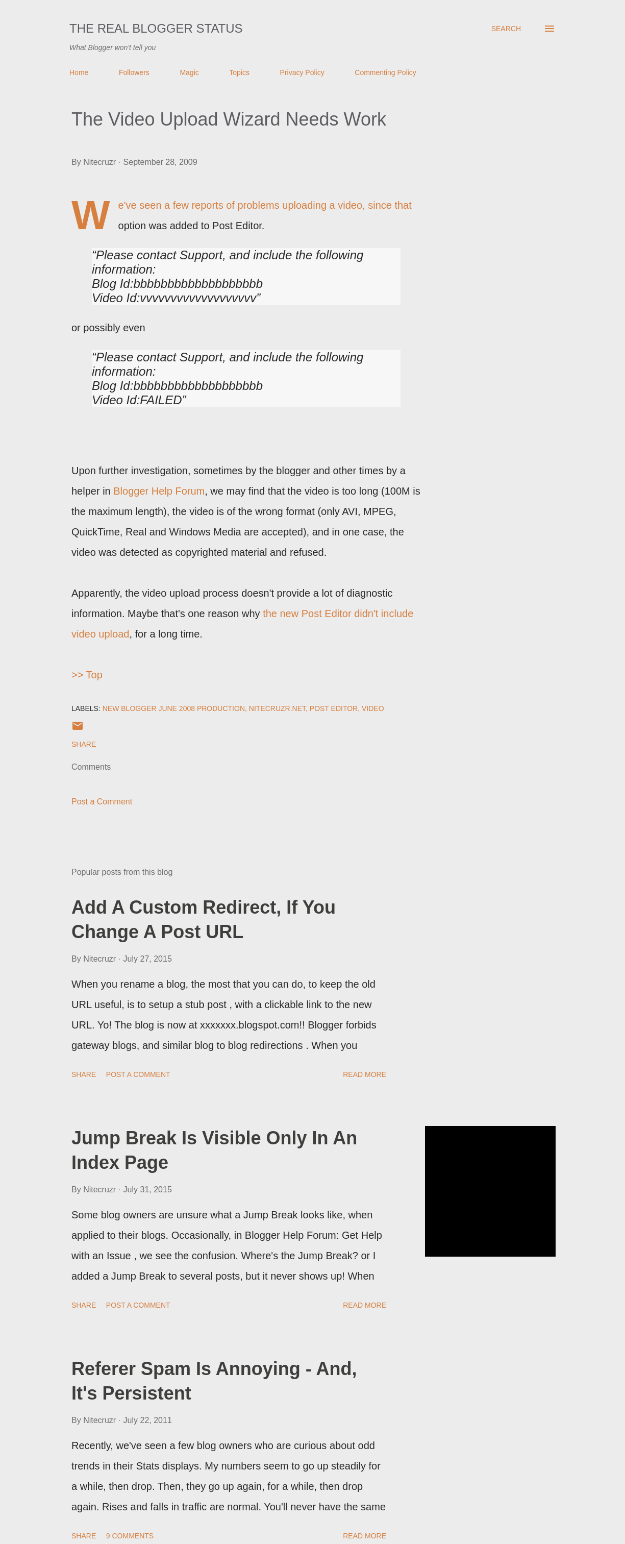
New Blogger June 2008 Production (174, 708)
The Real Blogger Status (156, 28)
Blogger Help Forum (159, 491)
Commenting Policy (385, 72)
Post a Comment (101, 801)
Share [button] (83, 744)
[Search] (506, 28)
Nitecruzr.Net (277, 708)
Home (78, 72)
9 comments (130, 1536)
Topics (239, 72)
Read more (364, 1074)
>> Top (87, 674)
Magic (189, 72)
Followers (134, 72)
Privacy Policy (302, 72)
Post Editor (334, 708)
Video (373, 708)
